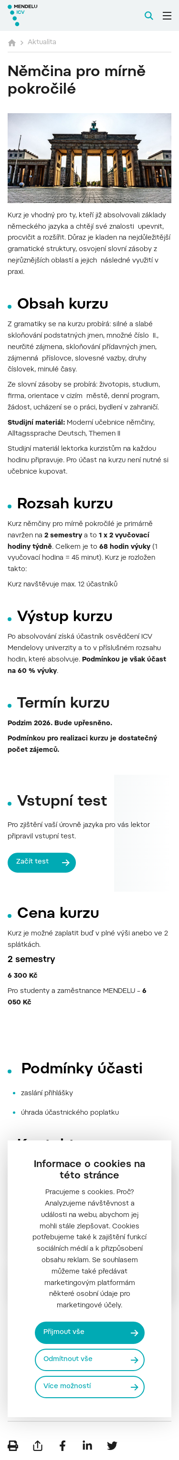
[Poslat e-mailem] (37, 1446)
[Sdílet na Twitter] (112, 1446)
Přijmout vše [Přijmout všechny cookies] (63, 1332)
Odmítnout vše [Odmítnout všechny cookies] (68, 1359)
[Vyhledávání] (149, 15)
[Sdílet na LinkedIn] (87, 1446)
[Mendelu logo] (55, 15)
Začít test (32, 862)
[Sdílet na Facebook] (62, 1446)
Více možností (67, 1386)
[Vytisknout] (13, 1446)
